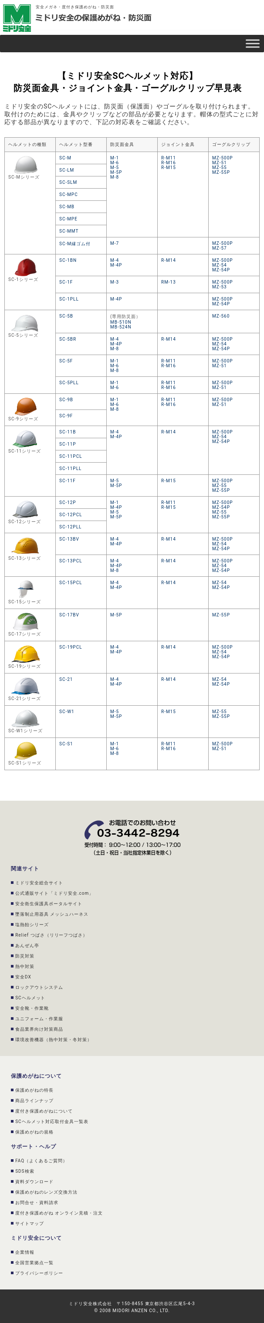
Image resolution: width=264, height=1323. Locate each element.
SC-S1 (66, 743)
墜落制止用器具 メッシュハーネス (51, 914)
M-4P (116, 265)
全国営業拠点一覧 (34, 1262)
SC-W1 (66, 711)
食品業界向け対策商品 (39, 1029)
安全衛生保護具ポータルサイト (48, 903)
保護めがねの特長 (34, 1090)
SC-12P (67, 502)
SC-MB (66, 206)
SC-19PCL (70, 647)
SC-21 (66, 679)
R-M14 (168, 260)
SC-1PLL (69, 299)
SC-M (65, 158)
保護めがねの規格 (34, 1132)
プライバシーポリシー (39, 1273)
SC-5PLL (69, 382)
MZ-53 (219, 286)
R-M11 (168, 158)
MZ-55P (221, 172)
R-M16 (168, 162)
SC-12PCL (70, 514)
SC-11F (67, 480)
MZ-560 (221, 316)
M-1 (114, 158)
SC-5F (66, 361)
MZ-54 (219, 265)
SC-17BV (69, 614)
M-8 (114, 177)
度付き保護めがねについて (44, 1111)
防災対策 (24, 956)
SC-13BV (69, 539)
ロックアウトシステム (39, 987)
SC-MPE (68, 219)
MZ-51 (219, 162)
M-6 (114, 162)
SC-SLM (68, 182)
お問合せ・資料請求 (36, 1202)
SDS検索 (24, 1171)
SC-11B (67, 432)
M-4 (114, 260)
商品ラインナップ (34, 1100)
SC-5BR (67, 339)
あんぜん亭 (27, 945)
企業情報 (24, 1252)
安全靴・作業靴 (32, 1008)
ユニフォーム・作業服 (39, 1018)
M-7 (114, 243)
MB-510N (121, 322)
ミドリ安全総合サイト (39, 882)
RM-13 (168, 282)
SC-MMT (68, 231)
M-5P (116, 172)
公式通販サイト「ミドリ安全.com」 (54, 893)
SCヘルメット (30, 997)
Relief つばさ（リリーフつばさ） (51, 935)
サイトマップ (29, 1223)
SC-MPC (68, 194)
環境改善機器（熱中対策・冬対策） (53, 1039)
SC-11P (67, 444)
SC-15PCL (70, 582)
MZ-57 (219, 248)
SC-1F (66, 282)
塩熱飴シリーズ (32, 924)
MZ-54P (221, 269)
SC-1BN (68, 260)
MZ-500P (222, 158)
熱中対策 (24, 966)
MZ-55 (219, 167)
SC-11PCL (70, 456)
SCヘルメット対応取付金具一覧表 (51, 1121)
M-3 (114, 282)
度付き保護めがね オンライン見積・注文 (59, 1213)
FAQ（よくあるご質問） (41, 1160)
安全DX (23, 976)
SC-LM (66, 170)
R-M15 (168, 167)
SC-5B (66, 316)
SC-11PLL (70, 468)
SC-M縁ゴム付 (75, 243)
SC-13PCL (70, 560)
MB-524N (121, 327)
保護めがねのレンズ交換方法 (46, 1192)
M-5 (114, 167)
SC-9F (66, 415)
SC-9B (66, 399)
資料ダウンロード (34, 1181)
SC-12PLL (70, 526)
